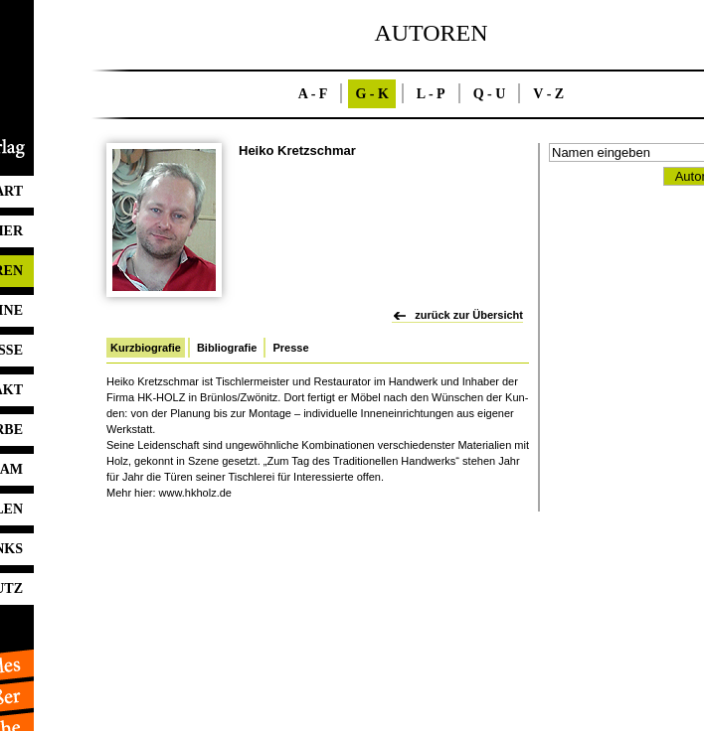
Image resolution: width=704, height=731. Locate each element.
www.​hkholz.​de (195, 493)
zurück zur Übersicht (469, 315)
